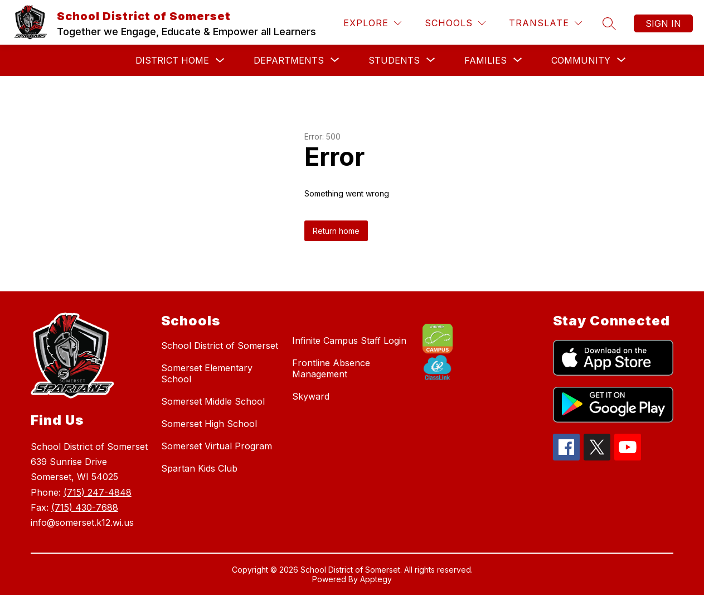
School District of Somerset (219, 345)
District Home (172, 60)
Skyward (310, 396)
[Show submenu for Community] (580, 60)
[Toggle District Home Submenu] (220, 60)
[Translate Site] (545, 23)
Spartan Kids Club (199, 468)
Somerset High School (209, 423)
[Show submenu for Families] (485, 60)
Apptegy (376, 579)
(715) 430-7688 (84, 507)
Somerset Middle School (213, 401)
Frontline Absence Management (331, 368)
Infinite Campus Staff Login (349, 340)
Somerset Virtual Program (216, 446)
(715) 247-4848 (98, 492)
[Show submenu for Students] (394, 60)
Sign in (663, 23)
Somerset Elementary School (207, 373)
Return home (336, 231)
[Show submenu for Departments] (289, 60)
